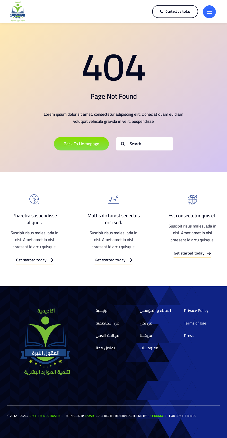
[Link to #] (209, 11)
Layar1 (90, 416)
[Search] (123, 143)
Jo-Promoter (158, 416)
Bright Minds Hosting (45, 416)
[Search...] (144, 143)
